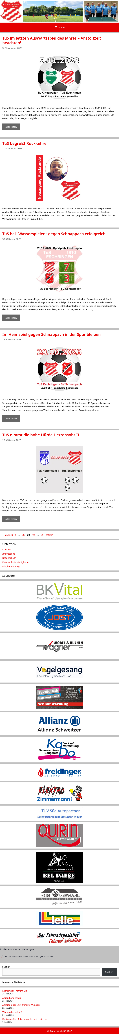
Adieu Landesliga (11, 997)
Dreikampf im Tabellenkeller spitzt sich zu (24, 1019)
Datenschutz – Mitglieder (15, 562)
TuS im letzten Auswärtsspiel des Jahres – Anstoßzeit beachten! (51, 40)
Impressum (8, 553)
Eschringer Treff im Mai (15, 990)
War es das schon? (12, 1011)
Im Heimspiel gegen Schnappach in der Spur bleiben (51, 334)
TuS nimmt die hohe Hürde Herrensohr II (40, 434)
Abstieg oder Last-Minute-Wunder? (21, 1004)
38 (24, 534)
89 (42, 534)
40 (33, 534)
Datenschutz (9, 557)
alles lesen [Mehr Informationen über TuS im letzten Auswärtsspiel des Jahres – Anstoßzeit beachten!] (11, 126)
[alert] (59, 956)
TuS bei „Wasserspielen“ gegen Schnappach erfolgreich (54, 233)
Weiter (51, 534)
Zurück (7, 534)
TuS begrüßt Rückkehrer (25, 143)
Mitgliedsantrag (11, 566)
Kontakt (6, 549)
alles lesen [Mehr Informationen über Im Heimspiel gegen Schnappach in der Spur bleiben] (11, 418)
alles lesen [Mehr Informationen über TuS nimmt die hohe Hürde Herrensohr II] (11, 518)
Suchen (6, 966)
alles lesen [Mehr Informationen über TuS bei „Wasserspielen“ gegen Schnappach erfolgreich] (11, 317)
